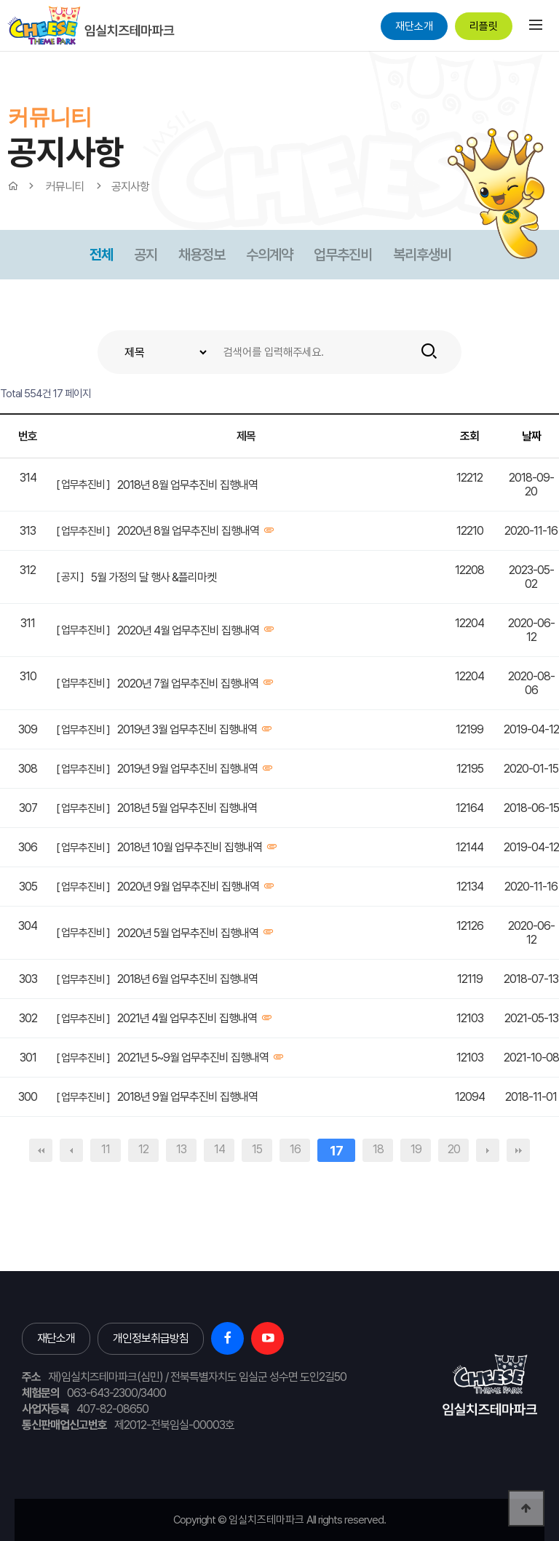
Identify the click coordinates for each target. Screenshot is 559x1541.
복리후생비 (422, 254)
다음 (487, 1150)
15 (257, 1149)
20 (454, 1149)
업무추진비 (343, 254)
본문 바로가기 (0, 51)
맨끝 (518, 1150)
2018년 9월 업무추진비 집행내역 (187, 1097)
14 (219, 1149)
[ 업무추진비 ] (83, 484)
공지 (145, 254)
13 (181, 1149)
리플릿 (483, 26)
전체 (101, 254)
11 (105, 1149)
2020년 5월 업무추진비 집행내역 (187, 933)
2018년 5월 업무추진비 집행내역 (187, 808)
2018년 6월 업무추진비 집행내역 (187, 979)
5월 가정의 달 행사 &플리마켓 (153, 577)
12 (143, 1149)
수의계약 (269, 254)
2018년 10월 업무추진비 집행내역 (189, 847)
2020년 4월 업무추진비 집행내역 (188, 630)
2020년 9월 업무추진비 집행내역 (188, 886)
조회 (469, 436)
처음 (40, 1150)
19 (416, 1149)
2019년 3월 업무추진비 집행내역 (187, 729)
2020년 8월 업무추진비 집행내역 (188, 531)
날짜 (531, 436)
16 (295, 1149)
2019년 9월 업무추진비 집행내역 (187, 769)
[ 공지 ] (70, 577)
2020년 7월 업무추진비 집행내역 (187, 683)
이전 (71, 1150)
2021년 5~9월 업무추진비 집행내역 (193, 1057)
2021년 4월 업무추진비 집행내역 (187, 1018)
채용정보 (201, 254)
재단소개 (414, 26)
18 (378, 1149)
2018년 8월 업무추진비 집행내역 (187, 485)
